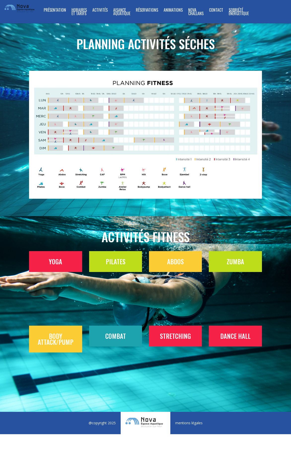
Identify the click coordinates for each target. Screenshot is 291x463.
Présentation (55, 10)
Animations (173, 10)
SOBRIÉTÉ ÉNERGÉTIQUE (239, 12)
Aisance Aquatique (121, 12)
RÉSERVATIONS (147, 10)
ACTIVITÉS (100, 10)
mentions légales (189, 423)
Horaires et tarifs (79, 12)
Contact (216, 10)
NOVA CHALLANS (196, 12)
